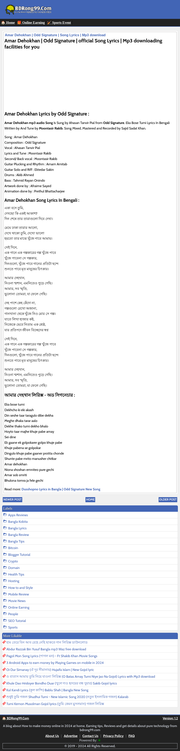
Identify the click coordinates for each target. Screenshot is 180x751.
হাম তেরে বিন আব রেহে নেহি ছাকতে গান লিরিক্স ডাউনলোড (47, 642)
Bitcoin (13, 548)
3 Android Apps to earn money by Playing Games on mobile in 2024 (55, 663)
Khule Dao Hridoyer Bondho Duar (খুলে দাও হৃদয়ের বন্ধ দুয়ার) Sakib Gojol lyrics (61, 683)
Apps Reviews (18, 515)
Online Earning (18, 607)
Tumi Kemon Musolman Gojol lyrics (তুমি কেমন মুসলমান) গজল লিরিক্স (55, 704)
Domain (14, 568)
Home (90, 499)
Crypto (13, 561)
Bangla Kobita (18, 522)
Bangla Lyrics (17, 528)
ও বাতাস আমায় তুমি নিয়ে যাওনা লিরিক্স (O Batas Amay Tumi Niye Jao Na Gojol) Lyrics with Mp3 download (80, 677)
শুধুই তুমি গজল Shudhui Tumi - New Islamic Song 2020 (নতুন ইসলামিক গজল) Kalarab (67, 697)
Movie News (17, 601)
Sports (13, 627)
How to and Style (20, 588)
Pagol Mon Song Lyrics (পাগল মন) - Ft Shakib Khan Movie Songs (51, 656)
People (13, 614)
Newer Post (12, 499)
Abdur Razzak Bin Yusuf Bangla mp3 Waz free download (46, 649)
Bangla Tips (16, 541)
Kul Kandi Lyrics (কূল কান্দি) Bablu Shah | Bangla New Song (47, 690)
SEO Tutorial (17, 621)
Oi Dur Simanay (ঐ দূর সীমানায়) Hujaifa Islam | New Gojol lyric (50, 670)
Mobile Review (18, 594)
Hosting (13, 581)
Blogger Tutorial (19, 555)
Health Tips (16, 574)
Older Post (168, 499)
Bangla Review (18, 535)
